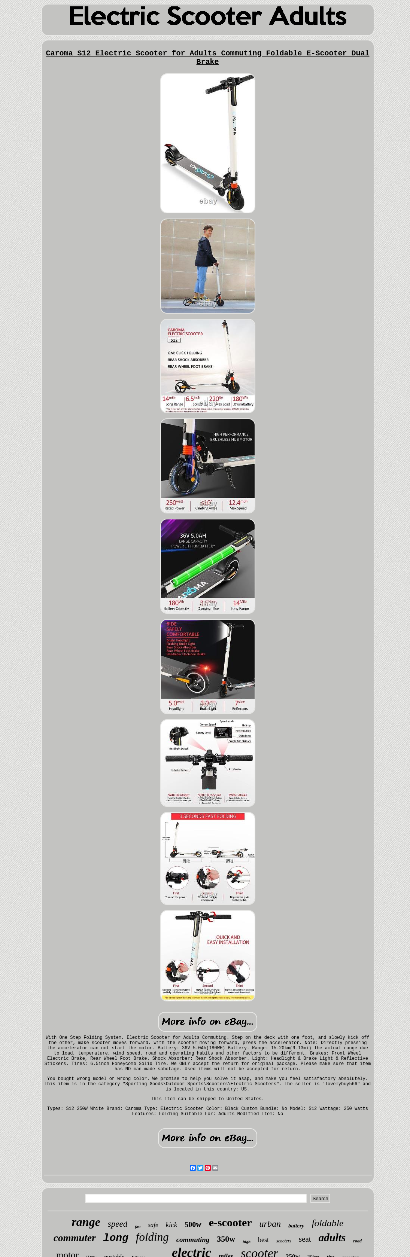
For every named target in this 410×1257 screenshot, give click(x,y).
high (246, 1241)
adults (332, 1238)
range (86, 1222)
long (115, 1238)
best (263, 1240)
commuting (193, 1240)
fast (137, 1227)
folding (152, 1237)
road (357, 1241)
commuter (75, 1238)
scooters (283, 1241)
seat (305, 1239)
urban (270, 1224)
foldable (327, 1223)
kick (171, 1225)
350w (226, 1239)
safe (153, 1225)
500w (193, 1224)
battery (296, 1226)
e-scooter (230, 1222)
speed (117, 1224)
